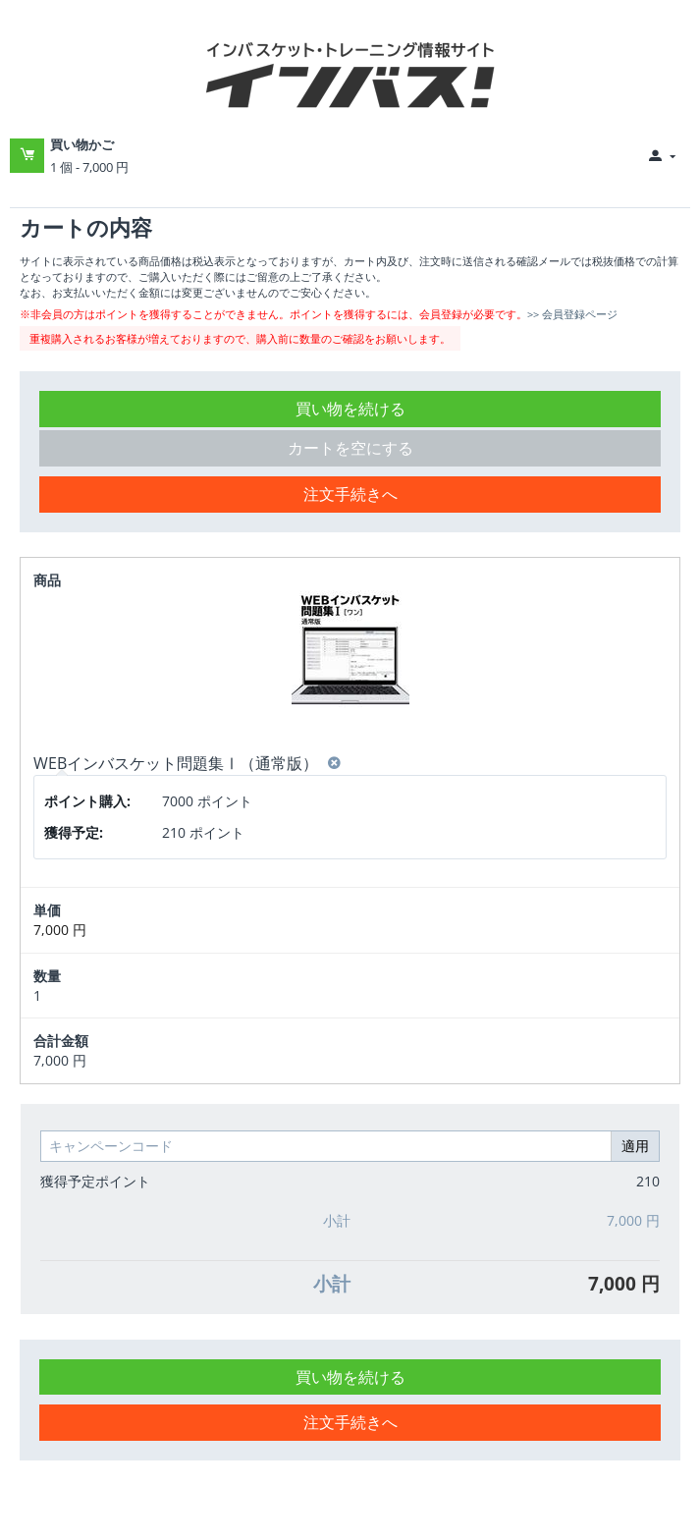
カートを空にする (350, 448)
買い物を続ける (350, 408)
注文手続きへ (350, 494)
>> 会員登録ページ (572, 313)
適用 (635, 1145)
